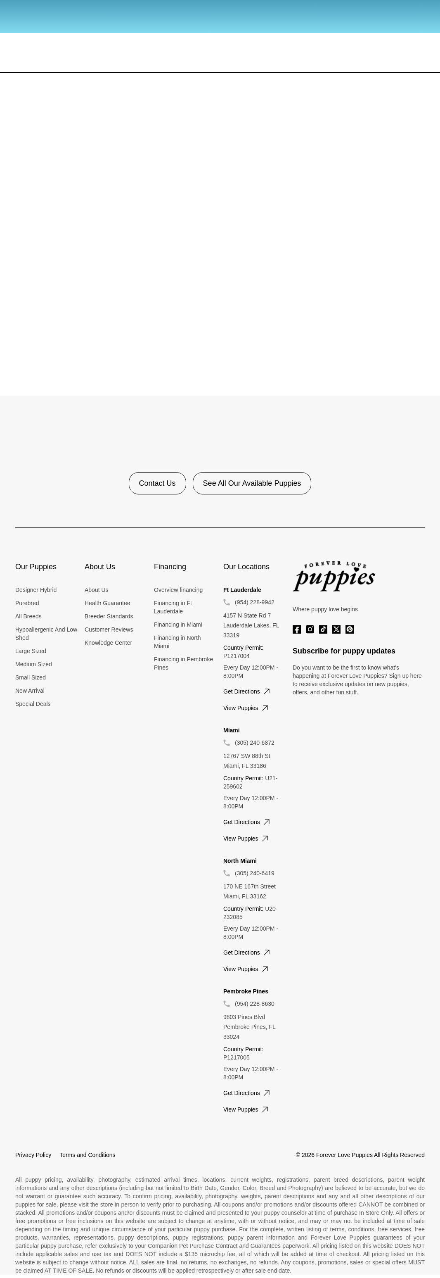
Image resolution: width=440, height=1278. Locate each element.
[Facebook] (297, 629)
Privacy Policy (33, 1155)
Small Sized (30, 677)
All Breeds (28, 616)
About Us (97, 590)
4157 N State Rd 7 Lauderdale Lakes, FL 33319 (251, 625)
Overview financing (178, 590)
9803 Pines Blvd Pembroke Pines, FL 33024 (249, 1027)
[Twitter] (336, 629)
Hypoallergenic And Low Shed (46, 633)
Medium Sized (33, 664)
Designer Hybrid (36, 590)
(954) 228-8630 (254, 1003)
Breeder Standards (109, 616)
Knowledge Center (108, 642)
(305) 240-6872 (254, 742)
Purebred (27, 603)
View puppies (246, 708)
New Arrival (30, 690)
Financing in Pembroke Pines (183, 663)
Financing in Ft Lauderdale (173, 607)
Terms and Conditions (87, 1155)
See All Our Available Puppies (252, 483)
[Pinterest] (349, 629)
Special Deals (33, 704)
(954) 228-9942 (254, 602)
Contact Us (157, 483)
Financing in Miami (178, 624)
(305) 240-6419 (254, 873)
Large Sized (30, 651)
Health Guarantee (107, 603)
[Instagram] (310, 629)
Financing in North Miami (177, 641)
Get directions (247, 691)
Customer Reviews (109, 629)
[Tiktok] (323, 629)
